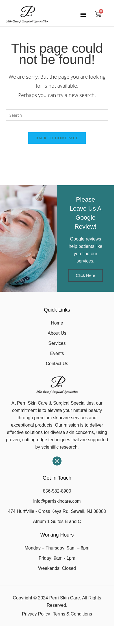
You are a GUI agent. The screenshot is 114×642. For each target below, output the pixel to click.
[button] (83, 14)
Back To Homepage (57, 137)
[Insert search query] (57, 115)
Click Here (85, 275)
